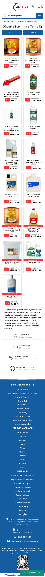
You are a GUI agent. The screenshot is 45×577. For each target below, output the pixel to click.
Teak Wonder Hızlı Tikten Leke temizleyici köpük (33, 162)
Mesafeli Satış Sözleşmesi (22, 475)
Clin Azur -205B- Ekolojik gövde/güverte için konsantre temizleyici (11, 129)
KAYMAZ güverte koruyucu (11, 195)
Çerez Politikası (22, 495)
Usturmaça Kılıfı (22, 408)
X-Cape (22, 463)
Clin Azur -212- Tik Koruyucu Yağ (33, 93)
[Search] (22, 16)
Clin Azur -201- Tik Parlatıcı (33, 127)
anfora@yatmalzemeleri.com (22, 541)
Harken (22, 452)
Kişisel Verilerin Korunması (22, 479)
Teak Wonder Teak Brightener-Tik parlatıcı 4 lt (33, 230)
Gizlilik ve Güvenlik (22, 491)
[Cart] (38, 6)
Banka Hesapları (22, 502)
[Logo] (21, 7)
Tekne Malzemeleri (22, 424)
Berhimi (22, 440)
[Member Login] (33, 6)
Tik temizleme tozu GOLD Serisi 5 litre (11, 263)
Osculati (22, 455)
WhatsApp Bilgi (32, 573)
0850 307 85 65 (22, 537)
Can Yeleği (22, 412)
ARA (40, 15)
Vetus (22, 467)
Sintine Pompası (22, 416)
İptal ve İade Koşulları (22, 483)
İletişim (22, 510)
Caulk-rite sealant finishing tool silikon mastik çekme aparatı (11, 94)
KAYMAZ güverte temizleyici (33, 263)
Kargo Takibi (22, 499)
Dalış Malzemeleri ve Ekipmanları (22, 393)
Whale (22, 448)
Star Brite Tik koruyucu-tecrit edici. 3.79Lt (33, 60)
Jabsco (22, 436)
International (22, 432)
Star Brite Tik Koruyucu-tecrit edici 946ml (12, 60)
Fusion (22, 444)
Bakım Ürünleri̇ (34, 21)
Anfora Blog (22, 506)
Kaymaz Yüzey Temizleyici (11, 297)
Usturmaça (22, 405)
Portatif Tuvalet (22, 397)
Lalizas (22, 459)
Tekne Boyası (22, 389)
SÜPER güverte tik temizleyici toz (33, 195)
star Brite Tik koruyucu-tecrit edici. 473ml (11, 230)
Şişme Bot (22, 401)
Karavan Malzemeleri (22, 420)
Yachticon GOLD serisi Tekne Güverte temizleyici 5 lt (11, 162)
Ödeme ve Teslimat (22, 487)
